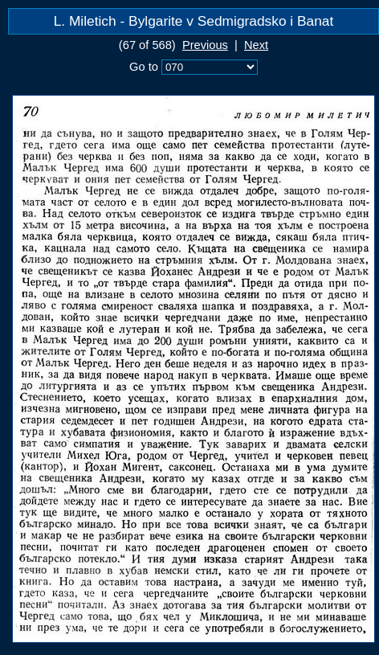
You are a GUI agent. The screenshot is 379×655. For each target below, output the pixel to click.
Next (256, 45)
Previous (205, 45)
